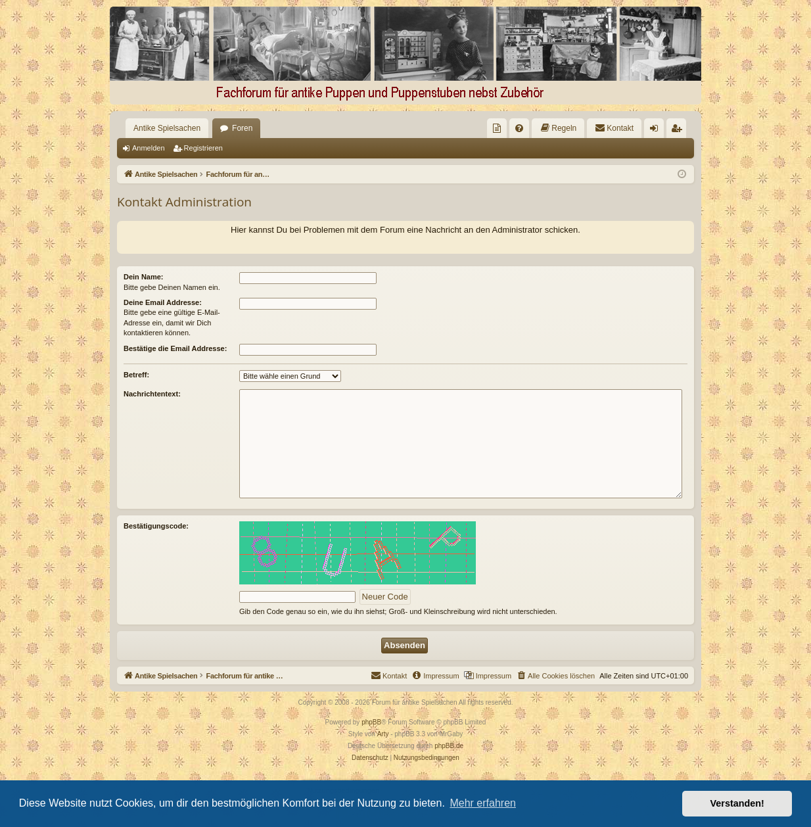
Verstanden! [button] (737, 803)
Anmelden (148, 148)
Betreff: (136, 375)
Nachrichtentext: (152, 394)
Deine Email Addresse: (163, 302)
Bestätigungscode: (156, 526)
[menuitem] (497, 128)
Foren (242, 128)
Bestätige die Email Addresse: (175, 348)
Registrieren (203, 148)
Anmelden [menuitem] (657, 131)
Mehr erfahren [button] (483, 803)
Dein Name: (144, 277)
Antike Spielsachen (166, 128)
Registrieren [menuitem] (679, 131)
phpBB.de (448, 745)
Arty (383, 734)
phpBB (371, 722)
